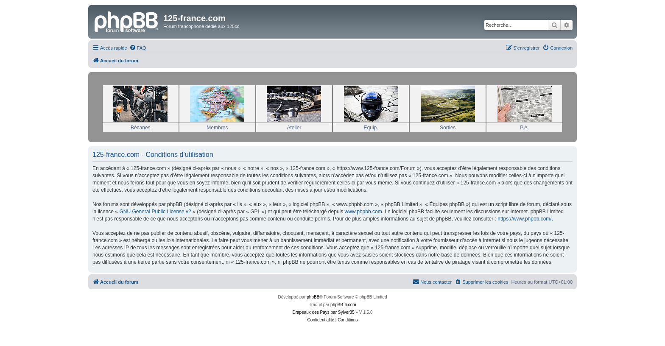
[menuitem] (137, 48)
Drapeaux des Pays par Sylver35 (324, 312)
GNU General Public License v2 (155, 212)
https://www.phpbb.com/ (524, 219)
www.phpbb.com (363, 212)
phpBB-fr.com (343, 304)
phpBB (313, 297)
